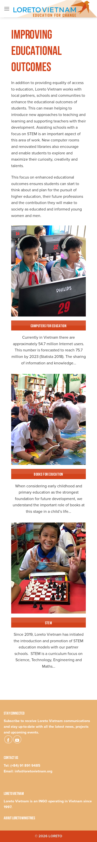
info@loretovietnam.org (33, 771)
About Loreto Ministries (19, 817)
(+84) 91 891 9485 (25, 765)
